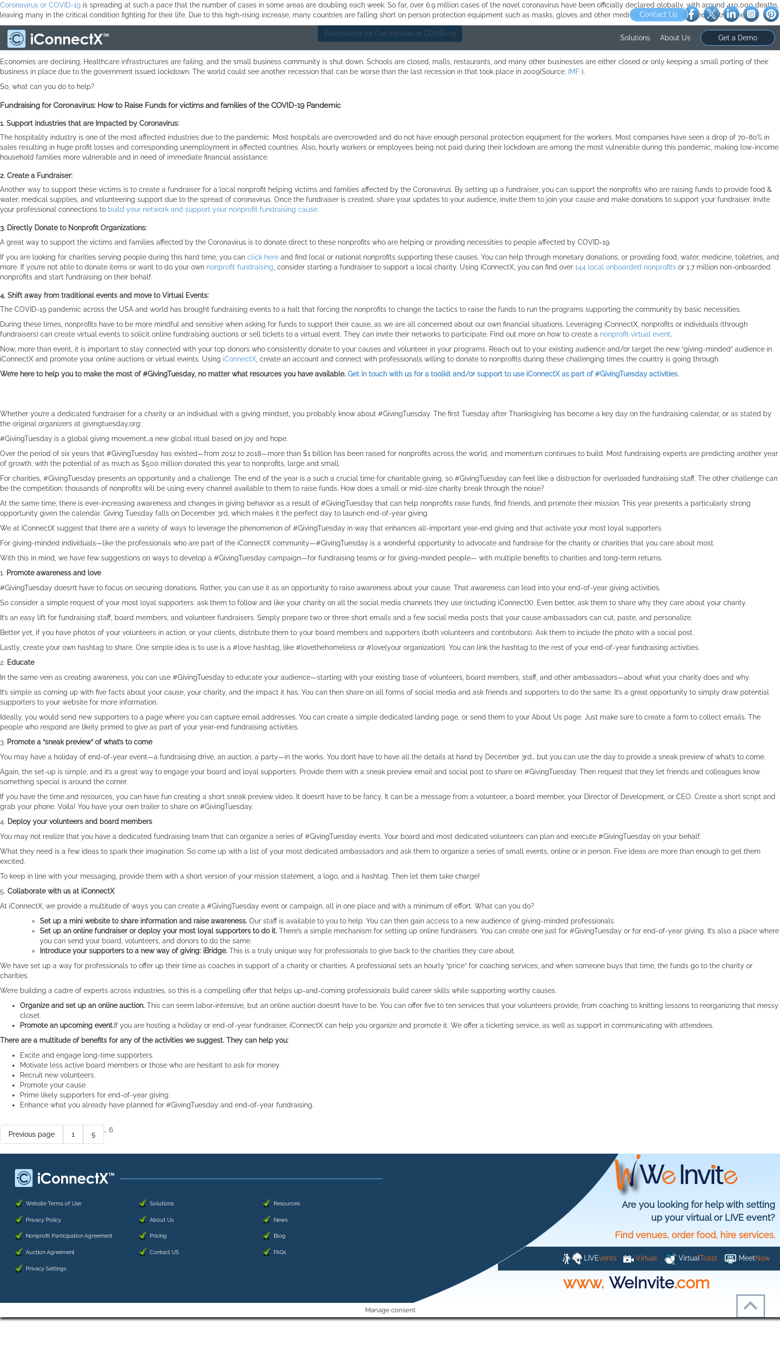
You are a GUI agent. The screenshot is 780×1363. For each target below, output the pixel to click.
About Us (675, 38)
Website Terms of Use (53, 1203)
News (281, 1220)
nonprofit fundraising (240, 267)
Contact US (164, 1252)
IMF (575, 72)
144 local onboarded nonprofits (625, 267)
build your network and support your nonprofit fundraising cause (212, 209)
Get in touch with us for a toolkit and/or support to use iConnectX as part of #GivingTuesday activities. (513, 374)
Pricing (158, 1236)
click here (263, 257)
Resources (287, 1203)
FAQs (280, 1252)
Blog (280, 1236)
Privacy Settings (46, 1269)
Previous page (31, 1134)
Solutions (635, 38)
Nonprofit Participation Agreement (69, 1236)
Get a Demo (737, 38)
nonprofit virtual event (635, 334)
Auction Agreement (50, 1252)
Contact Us (659, 14)
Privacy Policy (43, 1220)
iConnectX (239, 359)
